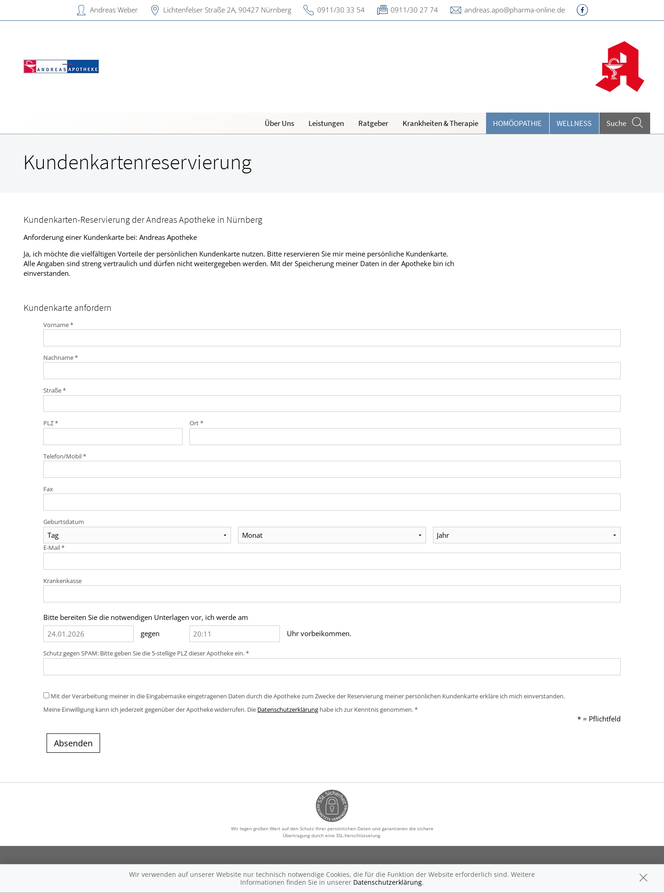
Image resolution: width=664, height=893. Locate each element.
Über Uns (279, 123)
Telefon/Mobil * (64, 456)
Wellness (574, 123)
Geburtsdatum (63, 522)
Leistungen (326, 123)
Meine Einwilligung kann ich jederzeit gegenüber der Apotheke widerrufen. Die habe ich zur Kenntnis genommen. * (230, 709)
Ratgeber (373, 123)
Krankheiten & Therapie (440, 123)
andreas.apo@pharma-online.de (514, 9)
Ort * (196, 423)
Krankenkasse (62, 581)
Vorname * (58, 325)
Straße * (54, 390)
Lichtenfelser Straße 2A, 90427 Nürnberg (227, 9)
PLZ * (50, 423)
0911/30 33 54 (341, 9)
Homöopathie (517, 123)
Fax (48, 489)
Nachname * (60, 357)
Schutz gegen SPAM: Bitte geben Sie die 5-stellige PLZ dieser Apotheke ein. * (146, 653)
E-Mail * (54, 547)
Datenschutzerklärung (287, 709)
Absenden (73, 743)
